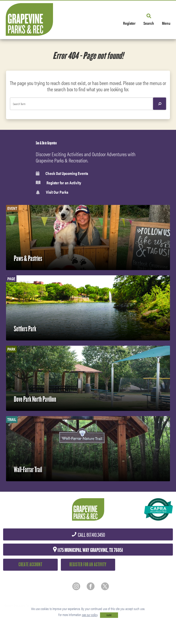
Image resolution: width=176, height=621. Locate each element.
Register (129, 23)
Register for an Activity (58, 183)
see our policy (89, 614)
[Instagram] (76, 586)
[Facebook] (91, 586)
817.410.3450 (88, 535)
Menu (166, 23)
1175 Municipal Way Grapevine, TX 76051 (88, 550)
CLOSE (109, 615)
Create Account (30, 564)
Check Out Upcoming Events (62, 173)
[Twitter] (105, 586)
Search (148, 23)
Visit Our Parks (52, 192)
